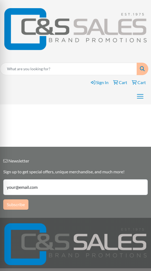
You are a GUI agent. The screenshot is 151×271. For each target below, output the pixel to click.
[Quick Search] (68, 69)
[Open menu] (140, 96)
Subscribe (16, 204)
